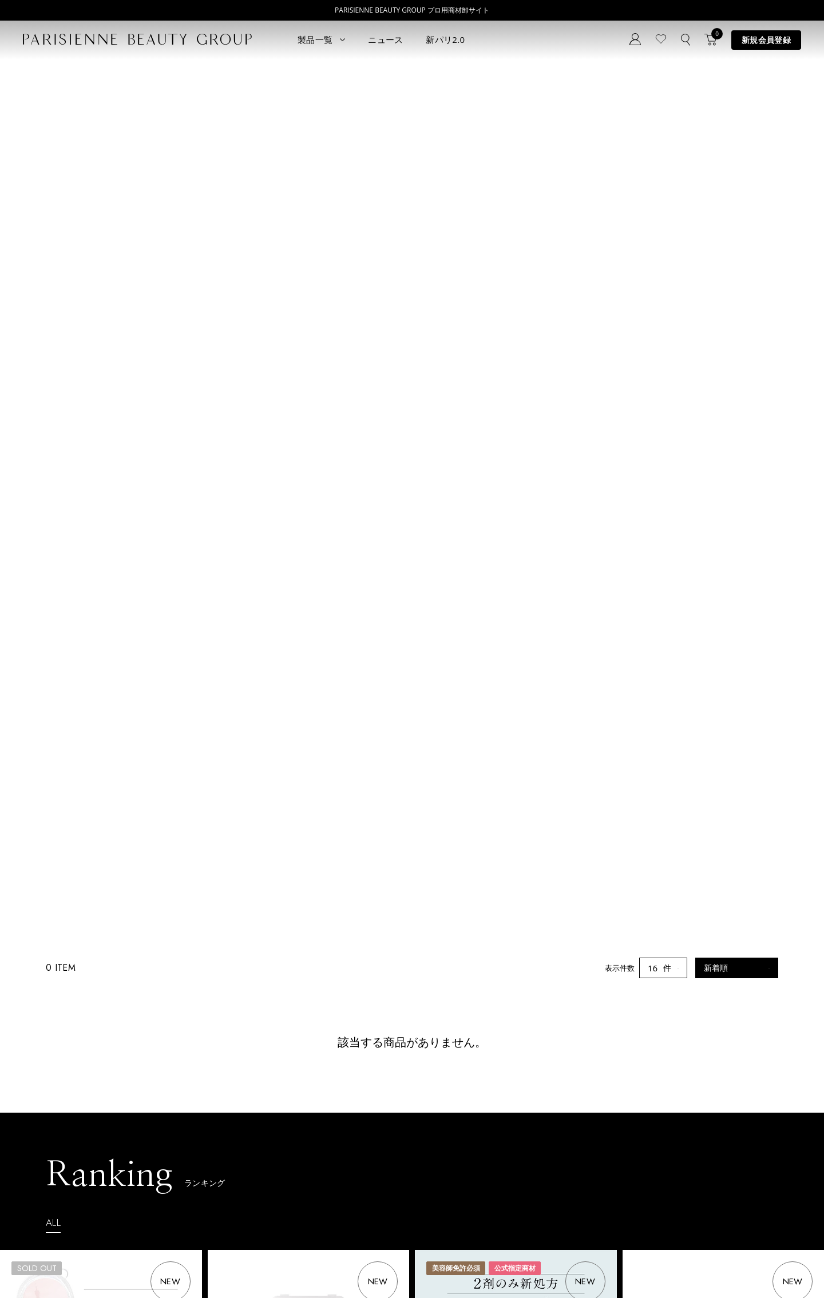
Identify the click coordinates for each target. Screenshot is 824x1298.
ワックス (72, 1196)
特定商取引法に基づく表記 (190, 1265)
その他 (156, 1179)
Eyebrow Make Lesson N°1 (411, 1145)
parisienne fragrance (401, 1196)
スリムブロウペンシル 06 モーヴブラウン (511, 941)
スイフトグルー (45, 941)
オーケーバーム (668, 646)
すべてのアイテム (87, 1110)
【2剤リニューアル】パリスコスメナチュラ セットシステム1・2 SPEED (516, 652)
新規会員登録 (766, 39)
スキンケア (164, 1128)
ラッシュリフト (83, 1128)
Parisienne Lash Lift (399, 1110)
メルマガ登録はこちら (288, 1174)
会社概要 (437, 1265)
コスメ (156, 1145)
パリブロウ (75, 1145)
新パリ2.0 (445, 39)
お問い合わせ (273, 1157)
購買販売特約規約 (281, 1265)
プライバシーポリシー (91, 1265)
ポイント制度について (366, 1265)
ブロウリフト (79, 1162)
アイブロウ (75, 1179)
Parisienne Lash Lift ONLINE (413, 1128)
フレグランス (79, 1213)
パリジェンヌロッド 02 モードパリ (707, 941)
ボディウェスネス (175, 1162)
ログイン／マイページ (288, 1140)
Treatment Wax (391, 1179)
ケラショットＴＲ (257, 941)
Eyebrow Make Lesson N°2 (411, 1162)
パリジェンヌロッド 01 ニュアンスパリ (300, 646)
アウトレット (167, 1196)
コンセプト (269, 1105)
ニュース (385, 39)
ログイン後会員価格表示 (57, 694)
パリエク (160, 1110)
